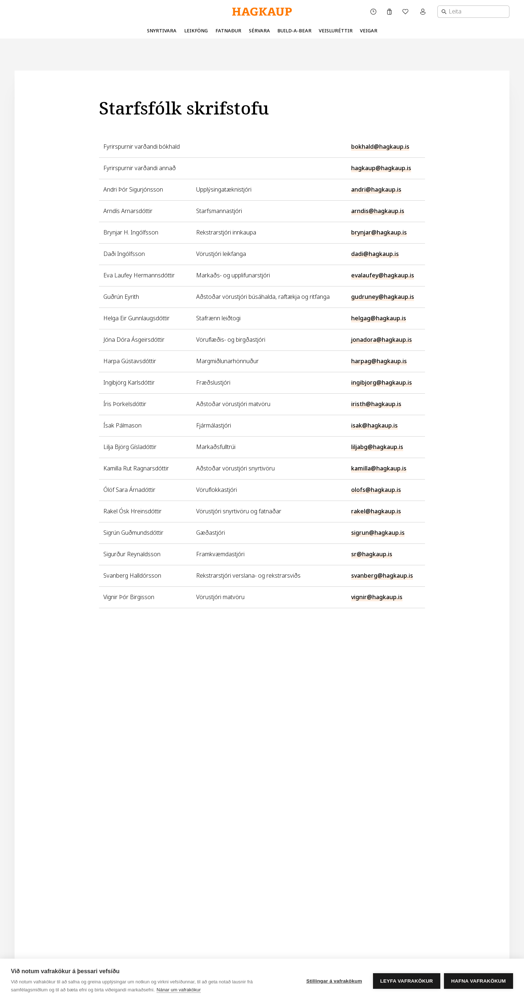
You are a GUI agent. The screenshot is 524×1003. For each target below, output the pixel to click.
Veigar (368, 30)
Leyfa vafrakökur (406, 981)
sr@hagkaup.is (371, 554)
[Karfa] (389, 11)
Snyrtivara (161, 30)
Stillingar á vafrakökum (334, 981)
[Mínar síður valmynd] (423, 11)
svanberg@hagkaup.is (382, 575)
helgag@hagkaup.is (378, 318)
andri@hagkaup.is (376, 189)
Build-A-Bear (294, 30)
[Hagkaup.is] (262, 12)
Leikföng (196, 30)
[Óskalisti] (406, 11)
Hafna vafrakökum (478, 981)
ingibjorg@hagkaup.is (381, 382)
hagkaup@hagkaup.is (381, 168)
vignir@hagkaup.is (376, 597)
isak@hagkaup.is (374, 425)
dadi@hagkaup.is (375, 254)
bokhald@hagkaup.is (380, 147)
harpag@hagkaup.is (379, 361)
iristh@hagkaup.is (376, 404)
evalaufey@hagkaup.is (382, 275)
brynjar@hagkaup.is (379, 232)
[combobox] (473, 11)
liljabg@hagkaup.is (377, 447)
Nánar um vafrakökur (178, 989)
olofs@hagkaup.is (376, 490)
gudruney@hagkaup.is (382, 297)
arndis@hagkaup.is (377, 211)
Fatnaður (228, 30)
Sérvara (259, 30)
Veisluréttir (336, 30)
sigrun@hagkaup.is (378, 533)
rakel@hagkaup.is (376, 511)
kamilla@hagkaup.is (378, 468)
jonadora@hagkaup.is (381, 340)
